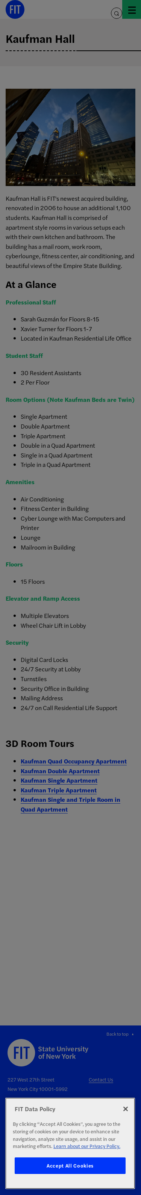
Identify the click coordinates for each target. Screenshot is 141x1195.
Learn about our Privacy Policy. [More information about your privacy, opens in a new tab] (86, 1146)
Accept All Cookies (70, 1165)
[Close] (125, 1109)
